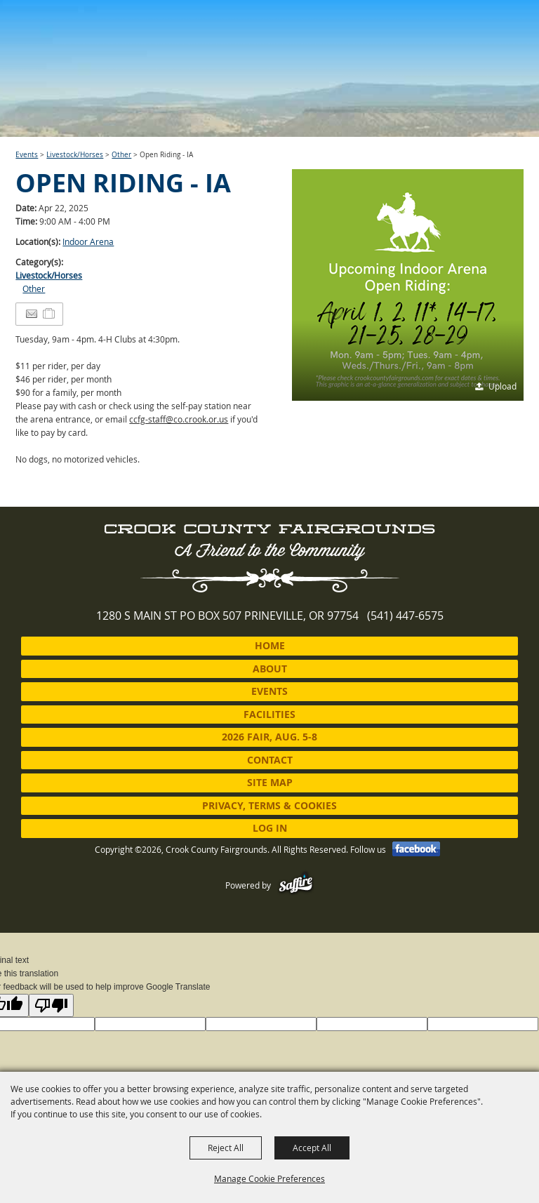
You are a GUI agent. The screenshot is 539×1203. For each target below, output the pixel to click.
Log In (270, 828)
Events (26, 154)
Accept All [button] (312, 1147)
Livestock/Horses (74, 154)
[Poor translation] (51, 1005)
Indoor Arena (88, 241)
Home (270, 645)
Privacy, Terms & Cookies (269, 805)
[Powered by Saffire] (295, 885)
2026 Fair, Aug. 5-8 (269, 736)
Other (121, 154)
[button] (408, 285)
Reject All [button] (226, 1147)
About (270, 668)
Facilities (269, 714)
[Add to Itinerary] (49, 313)
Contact (270, 759)
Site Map (270, 782)
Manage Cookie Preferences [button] (269, 1178)
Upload (502, 386)
